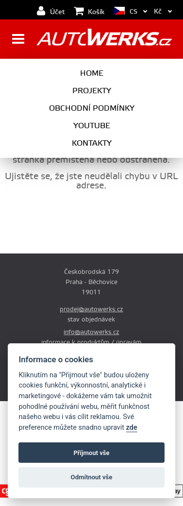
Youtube (91, 126)
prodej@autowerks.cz (91, 309)
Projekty (91, 91)
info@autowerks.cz (91, 332)
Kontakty (92, 143)
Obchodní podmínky (91, 108)
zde (131, 427)
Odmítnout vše (92, 477)
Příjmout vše (91, 452)
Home (91, 73)
